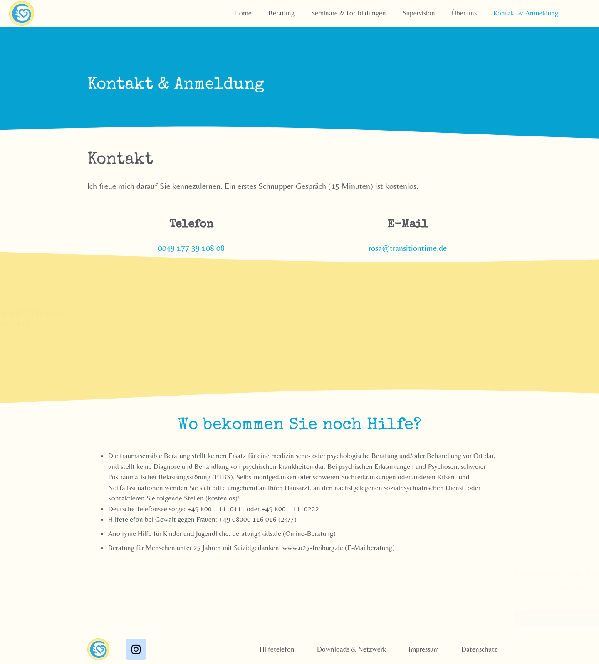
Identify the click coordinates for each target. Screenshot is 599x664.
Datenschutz (479, 648)
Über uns (464, 13)
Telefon (191, 224)
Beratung (281, 13)
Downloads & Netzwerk (351, 648)
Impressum (423, 648)
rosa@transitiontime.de (408, 248)
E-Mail (407, 224)
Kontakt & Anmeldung (525, 13)
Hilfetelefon (277, 648)
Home (243, 13)
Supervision (419, 13)
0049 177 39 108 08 (191, 248)
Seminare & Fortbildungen (348, 13)
